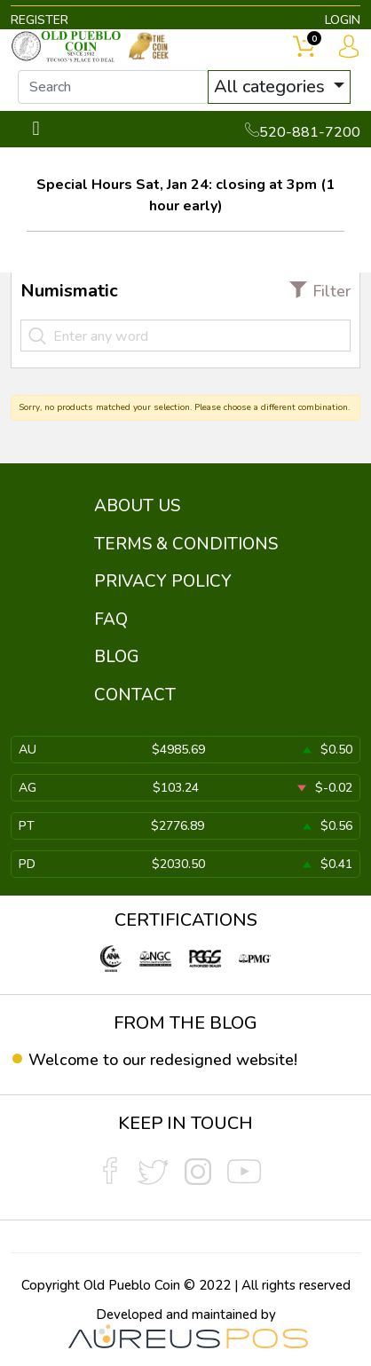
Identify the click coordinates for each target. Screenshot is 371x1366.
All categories (271, 87)
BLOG (116, 656)
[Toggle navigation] (36, 129)
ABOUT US (137, 505)
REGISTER (39, 20)
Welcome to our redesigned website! (162, 1059)
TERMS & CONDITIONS (186, 544)
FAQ (111, 619)
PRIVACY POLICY (163, 581)
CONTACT (135, 695)
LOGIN (342, 20)
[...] (113, 87)
